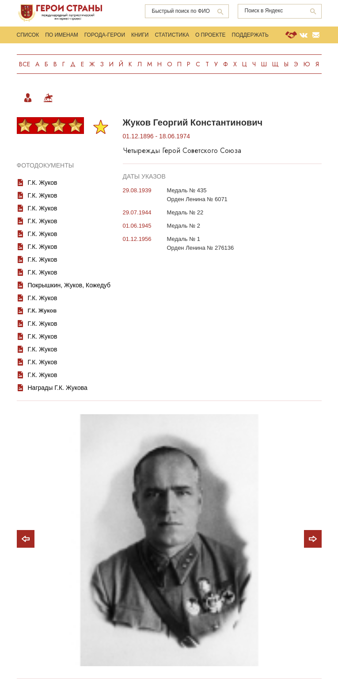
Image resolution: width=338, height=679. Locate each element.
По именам (61, 35)
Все (24, 64)
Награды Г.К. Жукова (57, 387)
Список (28, 35)
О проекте (210, 35)
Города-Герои (104, 35)
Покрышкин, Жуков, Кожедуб (69, 285)
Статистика (172, 35)
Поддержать (250, 35)
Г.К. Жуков (42, 182)
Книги (139, 35)
